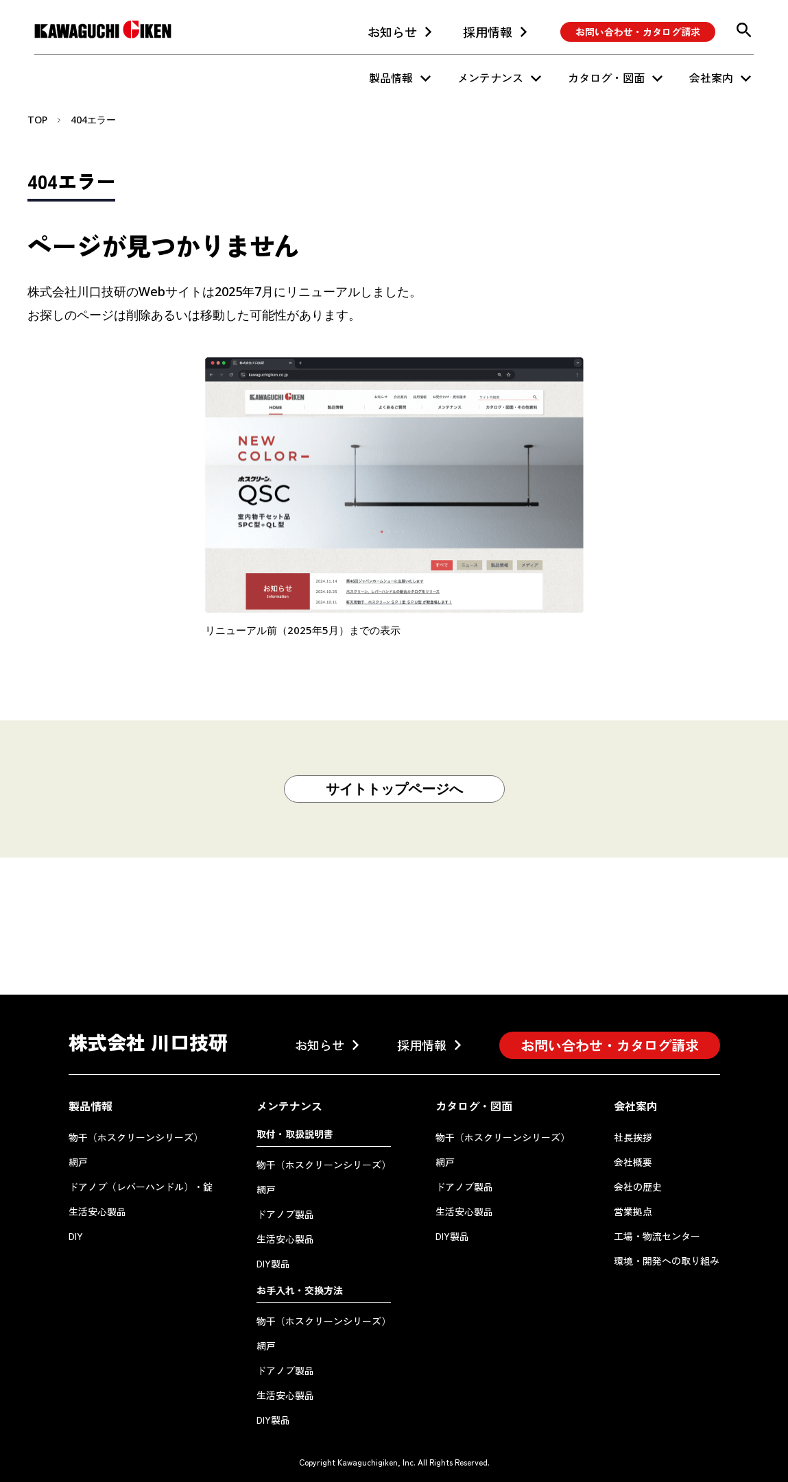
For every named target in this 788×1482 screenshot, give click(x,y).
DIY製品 (273, 1263)
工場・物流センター (657, 1236)
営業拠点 (633, 1211)
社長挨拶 (633, 1137)
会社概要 (633, 1162)
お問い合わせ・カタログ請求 (637, 31)
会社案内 (711, 77)
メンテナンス (490, 77)
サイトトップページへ (394, 788)
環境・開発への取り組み (666, 1260)
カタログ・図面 (606, 77)
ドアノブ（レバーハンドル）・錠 (141, 1186)
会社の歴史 (638, 1186)
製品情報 (391, 77)
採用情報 (487, 31)
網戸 (78, 1162)
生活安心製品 (97, 1211)
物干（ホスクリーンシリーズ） (136, 1137)
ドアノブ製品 (285, 1214)
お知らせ (392, 31)
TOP (37, 119)
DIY (76, 1236)
